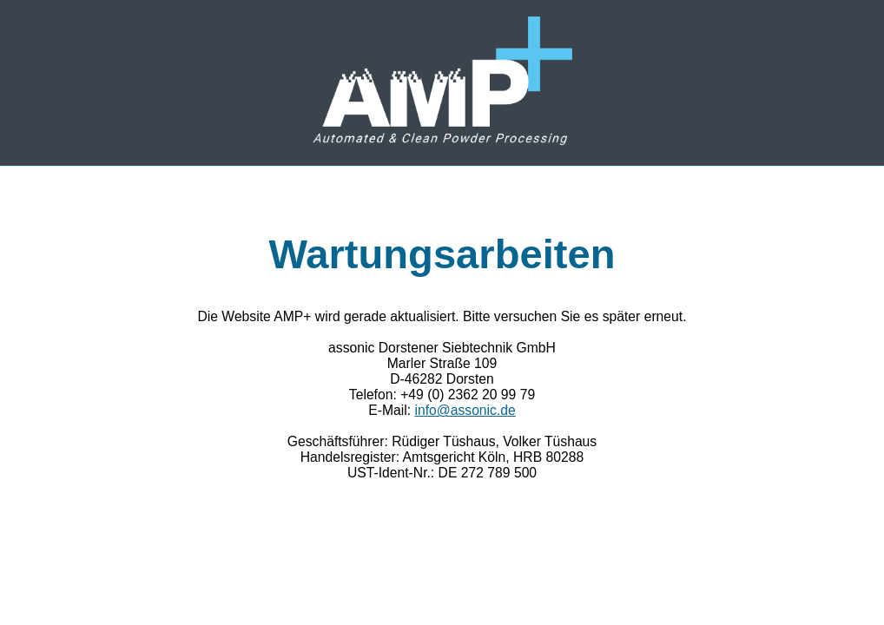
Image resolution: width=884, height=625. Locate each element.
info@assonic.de (464, 410)
